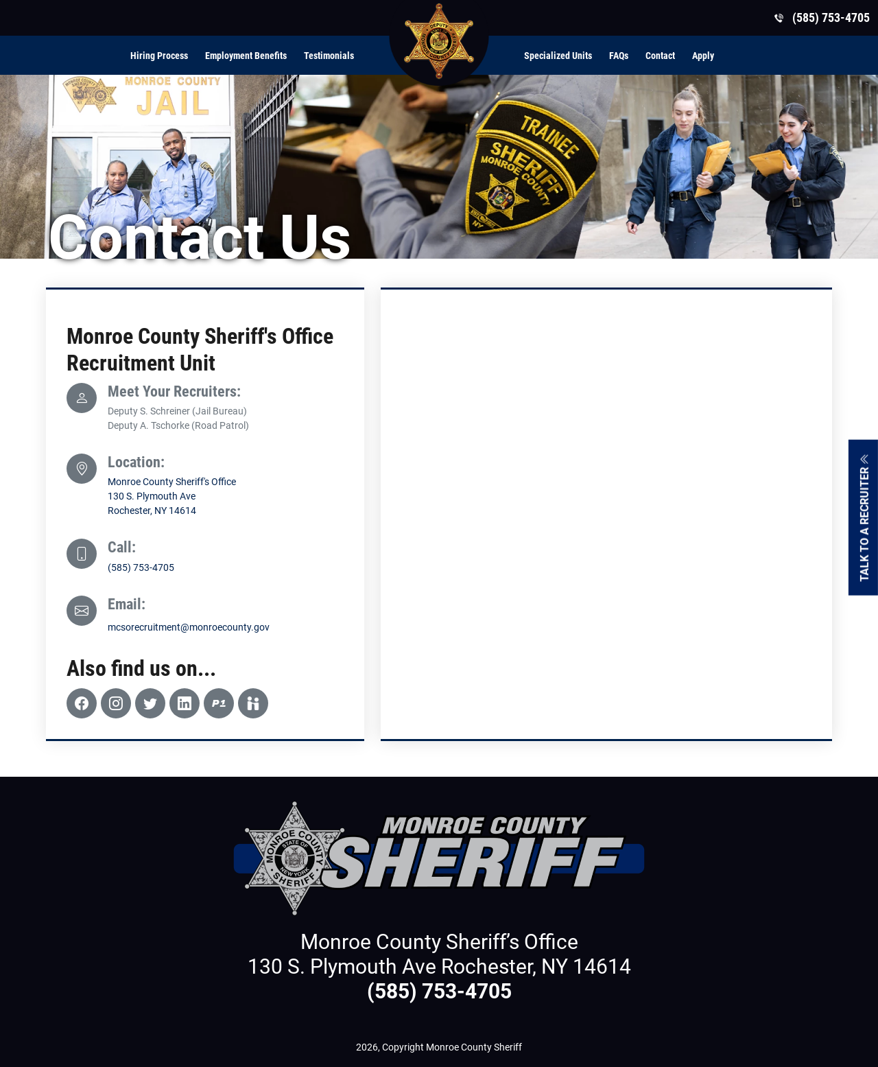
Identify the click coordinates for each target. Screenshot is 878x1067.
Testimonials (329, 55)
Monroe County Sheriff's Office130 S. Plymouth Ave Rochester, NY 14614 (172, 496)
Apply (703, 55)
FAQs (618, 55)
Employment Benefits (246, 55)
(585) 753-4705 (141, 567)
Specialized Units (558, 55)
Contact (660, 55)
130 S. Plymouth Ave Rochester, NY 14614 (439, 966)
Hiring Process (159, 55)
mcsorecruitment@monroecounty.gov (189, 627)
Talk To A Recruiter (864, 517)
